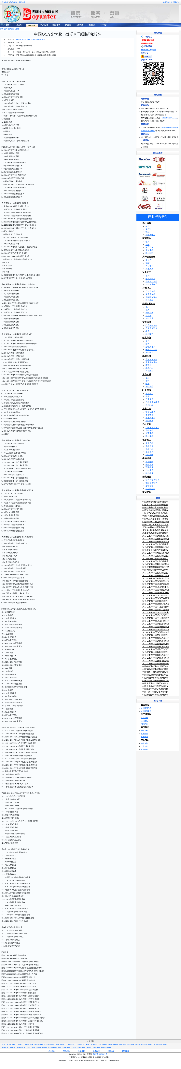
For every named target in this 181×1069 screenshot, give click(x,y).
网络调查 (122, 1044)
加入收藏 (13, 2)
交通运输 (146, 322)
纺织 (147, 396)
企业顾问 (145, 705)
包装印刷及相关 (152, 402)
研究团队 (144, 721)
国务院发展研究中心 (110, 1044)
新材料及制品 (151, 297)
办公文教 (146, 424)
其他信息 (149, 352)
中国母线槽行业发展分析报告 (155, 507)
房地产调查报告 (64, 1048)
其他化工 (149, 300)
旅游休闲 (146, 408)
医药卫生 (146, 238)
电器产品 (149, 449)
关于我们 (52, 1051)
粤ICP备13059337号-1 (100, 1054)
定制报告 (149, 486)
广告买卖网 (80, 1044)
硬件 (147, 341)
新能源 (148, 316)
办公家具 (149, 266)
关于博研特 (175, 2)
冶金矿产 (146, 272)
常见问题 (144, 734)
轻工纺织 (146, 390)
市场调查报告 (151, 483)
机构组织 (146, 458)
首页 (1, 29)
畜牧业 (148, 229)
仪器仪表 (149, 452)
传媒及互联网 (151, 350)
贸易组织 (149, 462)
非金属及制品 (151, 281)
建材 (17, 29)
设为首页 (5, 2)
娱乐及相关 (150, 418)
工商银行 (19, 1044)
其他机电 (149, 371)
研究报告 (146, 477)
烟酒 (147, 384)
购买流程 (166, 2)
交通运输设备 (151, 325)
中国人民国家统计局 (93, 1044)
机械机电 (146, 356)
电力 (147, 310)
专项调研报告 (41, 1048)
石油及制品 (150, 291)
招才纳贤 (144, 724)
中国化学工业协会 (8, 1048)
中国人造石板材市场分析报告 (155, 513)
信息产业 (146, 338)
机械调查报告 (106, 1048)
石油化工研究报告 (93, 1048)
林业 (147, 226)
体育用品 (149, 433)
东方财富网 (11, 1044)
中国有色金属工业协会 (143, 1044)
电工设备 (149, 446)
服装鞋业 (149, 394)
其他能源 (149, 318)
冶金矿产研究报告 (78, 1048)
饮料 (147, 381)
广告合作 (144, 746)
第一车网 (130, 1044)
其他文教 (149, 436)
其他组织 (149, 473)
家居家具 (146, 492)
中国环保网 (39, 1044)
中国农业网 (60, 1044)
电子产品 (149, 443)
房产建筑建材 (9, 29)
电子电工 (146, 440)
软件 (147, 344)
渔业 (147, 232)
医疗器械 (149, 247)
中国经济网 (21, 1048)
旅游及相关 (150, 412)
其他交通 (149, 334)
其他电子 (149, 455)
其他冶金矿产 (151, 284)
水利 (147, 307)
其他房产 (149, 269)
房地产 (148, 260)
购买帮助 (145, 727)
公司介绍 (144, 718)
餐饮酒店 (149, 415)
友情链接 (144, 749)
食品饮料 (146, 374)
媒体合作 (144, 743)
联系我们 (144, 737)
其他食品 (149, 386)
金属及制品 (150, 279)
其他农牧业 (150, 235)
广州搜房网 (70, 1044)
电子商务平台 (49, 1044)
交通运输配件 (151, 328)
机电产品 (149, 368)
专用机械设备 (151, 362)
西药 (147, 245)
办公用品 (149, 430)
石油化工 (146, 288)
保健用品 (149, 250)
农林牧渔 (146, 223)
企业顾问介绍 (146, 708)
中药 (147, 242)
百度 (3, 1044)
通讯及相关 (150, 347)
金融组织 (149, 464)
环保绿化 (149, 467)
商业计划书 (150, 489)
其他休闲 (149, 421)
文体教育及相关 (152, 428)
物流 (147, 331)
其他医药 (149, 253)
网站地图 (22, 2)
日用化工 (149, 399)
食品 (147, 378)
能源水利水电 (148, 303)
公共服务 (149, 470)
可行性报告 (52, 1048)
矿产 (147, 276)
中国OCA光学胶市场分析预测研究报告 (30, 39)
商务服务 (145, 740)
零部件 (148, 365)
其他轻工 (149, 405)
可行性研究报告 (152, 480)
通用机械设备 (151, 360)
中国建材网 (29, 1044)
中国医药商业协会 (160, 1044)
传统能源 (149, 313)
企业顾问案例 (146, 711)
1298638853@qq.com (148, 50)
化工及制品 (150, 294)
